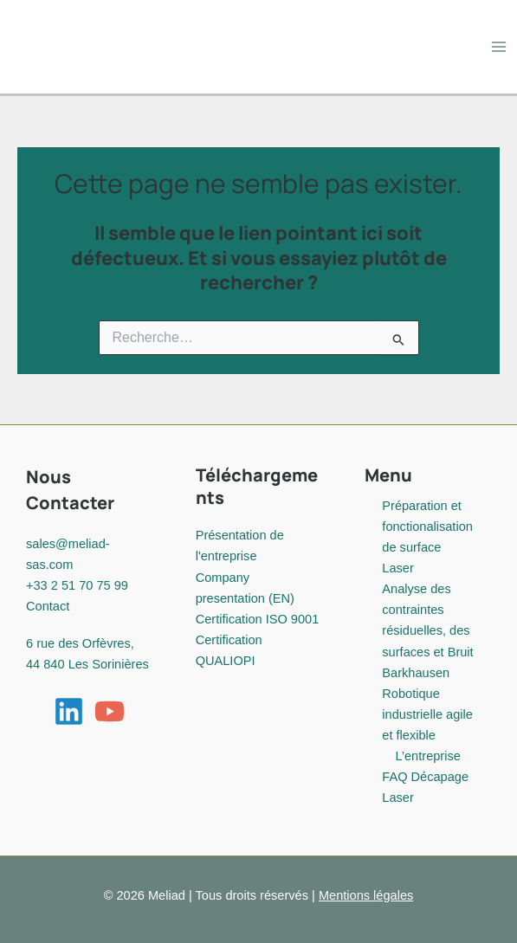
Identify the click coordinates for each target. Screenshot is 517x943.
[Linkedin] (69, 711)
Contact (47, 606)
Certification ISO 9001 (258, 619)
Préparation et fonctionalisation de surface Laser (427, 537)
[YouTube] (109, 711)
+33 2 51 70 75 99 (77, 585)
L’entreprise (427, 756)
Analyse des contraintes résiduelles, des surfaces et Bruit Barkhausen (427, 630)
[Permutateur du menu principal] (499, 47)
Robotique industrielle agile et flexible (427, 714)
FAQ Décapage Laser (425, 787)
